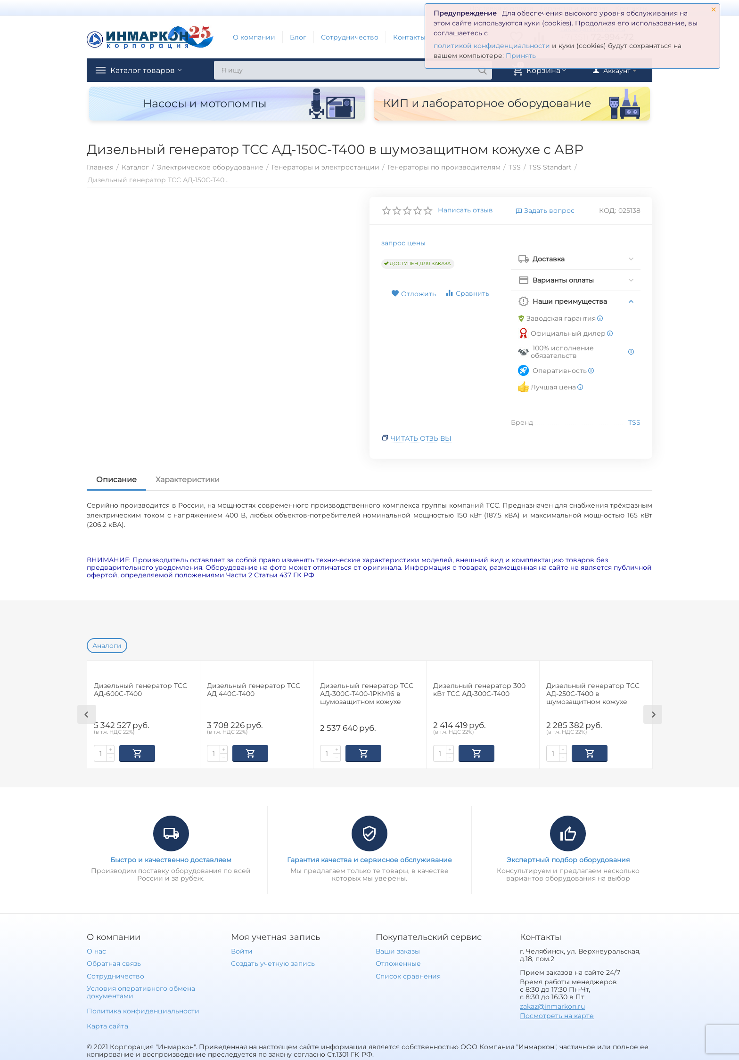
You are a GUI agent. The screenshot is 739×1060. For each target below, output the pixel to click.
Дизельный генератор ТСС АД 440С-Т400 (253, 690)
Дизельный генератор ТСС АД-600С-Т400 (140, 690)
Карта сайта (107, 1025)
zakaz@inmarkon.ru (552, 1005)
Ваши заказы (398, 950)
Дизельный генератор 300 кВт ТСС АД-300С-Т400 (479, 690)
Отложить (413, 294)
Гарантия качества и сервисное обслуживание (369, 859)
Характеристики (188, 479)
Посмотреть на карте (557, 1015)
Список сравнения (408, 975)
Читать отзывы (421, 438)
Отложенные (398, 962)
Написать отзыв (465, 210)
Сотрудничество (349, 37)
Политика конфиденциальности (143, 1010)
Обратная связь (114, 962)
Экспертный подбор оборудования (568, 859)
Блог (298, 37)
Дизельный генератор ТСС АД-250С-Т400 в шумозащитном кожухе (593, 694)
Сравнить (467, 293)
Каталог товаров (147, 70)
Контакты (409, 37)
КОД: (607, 210)
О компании (254, 37)
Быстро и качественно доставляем (170, 859)
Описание (116, 479)
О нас (96, 950)
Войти (242, 950)
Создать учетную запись (272, 962)
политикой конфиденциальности (492, 45)
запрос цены (403, 243)
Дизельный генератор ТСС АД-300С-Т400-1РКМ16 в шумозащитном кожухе (366, 694)
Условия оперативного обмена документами (141, 991)
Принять (521, 55)
